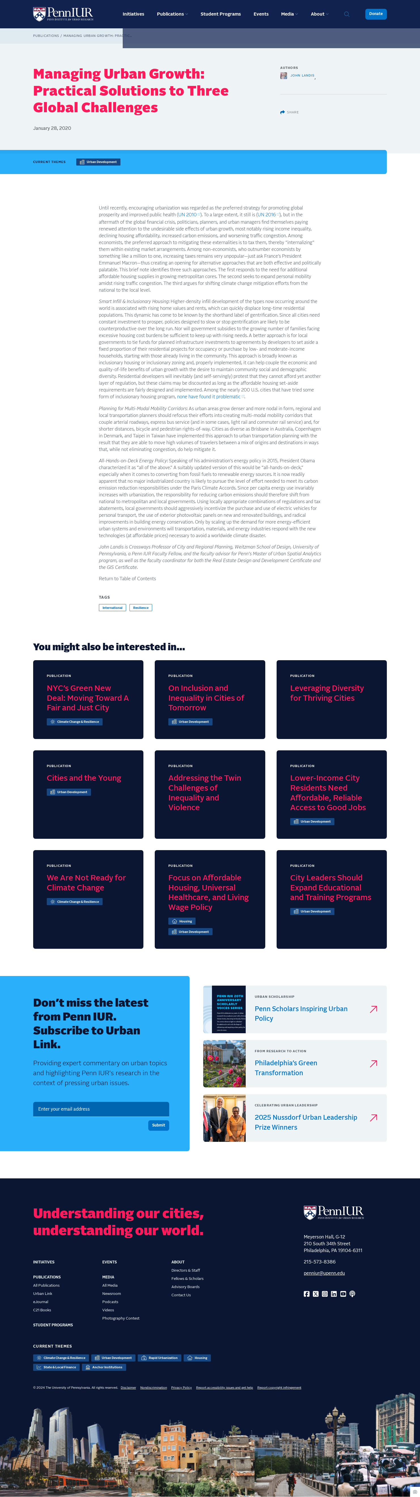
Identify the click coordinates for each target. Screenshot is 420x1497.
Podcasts (110, 1302)
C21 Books (42, 1310)
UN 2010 (187, 215)
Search (347, 14)
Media (287, 14)
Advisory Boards (185, 1287)
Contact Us (181, 1295)
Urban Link (42, 1294)
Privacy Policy (181, 1387)
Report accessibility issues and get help (224, 1387)
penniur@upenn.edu (324, 1273)
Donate (376, 14)
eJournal (40, 1302)
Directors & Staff (185, 1270)
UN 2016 (267, 215)
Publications (170, 14)
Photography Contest (120, 1318)
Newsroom (111, 1294)
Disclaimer (128, 1387)
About (317, 14)
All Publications (46, 1286)
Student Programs (221, 14)
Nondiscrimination (153, 1387)
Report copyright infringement (279, 1387)
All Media (110, 1286)
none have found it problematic (209, 397)
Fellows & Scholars (187, 1279)
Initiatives (133, 14)
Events (261, 14)
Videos (108, 1310)
